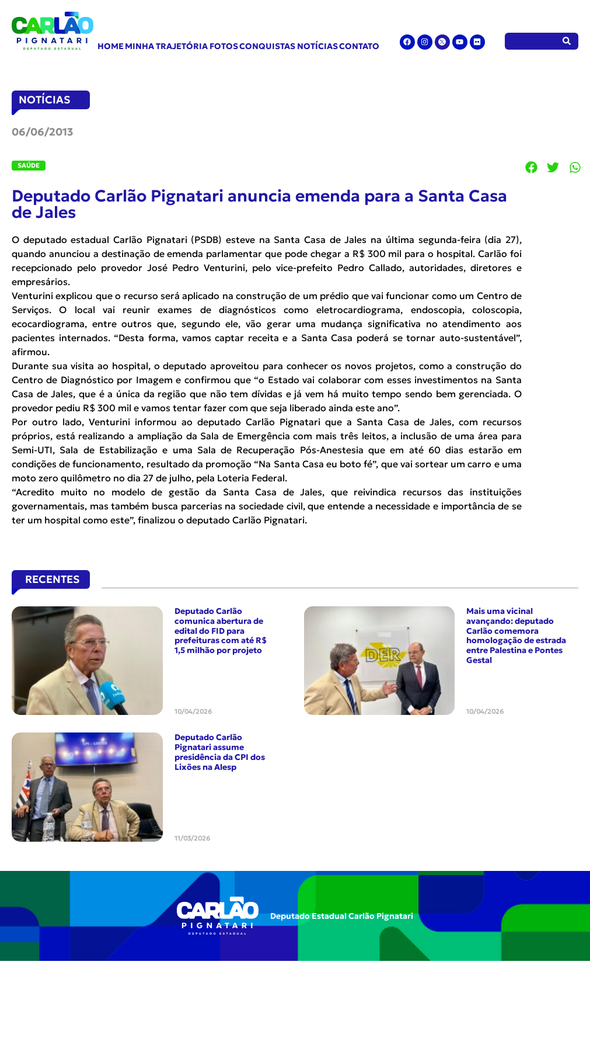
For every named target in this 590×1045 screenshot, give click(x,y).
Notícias (317, 46)
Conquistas (267, 46)
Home (110, 46)
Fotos (224, 46)
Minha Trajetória (166, 46)
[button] (531, 167)
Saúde (29, 165)
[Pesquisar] (566, 41)
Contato (359, 46)
